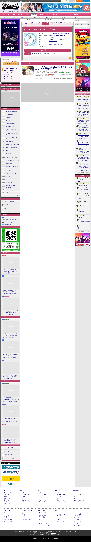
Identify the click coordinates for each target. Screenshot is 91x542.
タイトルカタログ (26, 502)
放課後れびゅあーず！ (11, 192)
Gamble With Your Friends (83, 207)
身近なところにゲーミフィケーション (12, 186)
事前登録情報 (42, 516)
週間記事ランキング (9, 201)
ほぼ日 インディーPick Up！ (12, 144)
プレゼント (7, 204)
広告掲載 (56, 538)
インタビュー (46, 17)
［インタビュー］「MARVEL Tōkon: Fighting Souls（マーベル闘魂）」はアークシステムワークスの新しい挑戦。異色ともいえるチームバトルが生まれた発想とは (10, 420)
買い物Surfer (9, 179)
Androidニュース (13, 17)
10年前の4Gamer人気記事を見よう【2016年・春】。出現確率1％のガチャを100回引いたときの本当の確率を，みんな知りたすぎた (10, 271)
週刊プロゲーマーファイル (12, 120)
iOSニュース (4, 17)
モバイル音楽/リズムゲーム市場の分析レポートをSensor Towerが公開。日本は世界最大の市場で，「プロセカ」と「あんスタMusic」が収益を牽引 (83, 99)
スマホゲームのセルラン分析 (12, 134)
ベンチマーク (60, 521)
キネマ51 (8, 189)
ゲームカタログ (78, 525)
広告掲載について (8, 454)
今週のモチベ (9, 117)
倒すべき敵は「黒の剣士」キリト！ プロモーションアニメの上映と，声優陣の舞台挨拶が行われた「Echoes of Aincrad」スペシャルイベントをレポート (83, 144)
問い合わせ (28, 1)
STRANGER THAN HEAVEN (83, 190)
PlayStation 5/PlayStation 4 (10, 222)
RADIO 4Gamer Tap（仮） (12, 147)
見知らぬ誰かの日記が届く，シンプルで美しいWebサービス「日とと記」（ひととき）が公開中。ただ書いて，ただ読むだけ (83, 159)
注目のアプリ (37, 17)
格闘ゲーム (77, 516)
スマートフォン (42, 510)
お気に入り (72, 1)
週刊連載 (6, 500)
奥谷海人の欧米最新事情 (11, 111)
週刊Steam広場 (9, 141)
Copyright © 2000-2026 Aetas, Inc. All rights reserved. (45, 540)
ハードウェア (54, 14)
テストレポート (61, 514)
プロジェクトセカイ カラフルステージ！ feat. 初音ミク (83, 197)
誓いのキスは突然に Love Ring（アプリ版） (44, 53)
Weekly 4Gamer (9, 114)
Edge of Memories (82, 202)
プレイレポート (43, 494)
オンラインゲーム (9, 492)
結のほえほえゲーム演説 (11, 157)
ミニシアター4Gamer (11, 176)
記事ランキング (8, 503)
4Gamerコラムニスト (11, 170)
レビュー (6, 76)
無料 (55, 44)
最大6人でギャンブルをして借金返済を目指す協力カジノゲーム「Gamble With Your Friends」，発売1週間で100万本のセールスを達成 (84, 107)
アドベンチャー (53, 41)
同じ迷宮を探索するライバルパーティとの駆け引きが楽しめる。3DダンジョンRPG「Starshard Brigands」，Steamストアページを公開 (84, 136)
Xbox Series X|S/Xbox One (10, 219)
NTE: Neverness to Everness (84, 222)
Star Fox (80, 217)
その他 (76, 523)
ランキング (86, 1)
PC (8, 14)
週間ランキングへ (86, 170)
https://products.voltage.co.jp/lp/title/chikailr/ (59, 33)
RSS (2, 1)
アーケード (76, 510)
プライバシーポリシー (9, 447)
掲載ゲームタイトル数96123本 (10, 9)
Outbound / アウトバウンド (83, 212)
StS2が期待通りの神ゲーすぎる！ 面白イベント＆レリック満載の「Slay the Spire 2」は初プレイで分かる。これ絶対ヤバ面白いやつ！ (11, 376)
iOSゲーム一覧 (61, 17)
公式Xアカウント (9, 1)
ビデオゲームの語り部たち (12, 173)
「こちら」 (53, 533)
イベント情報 (77, 514)
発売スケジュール (26, 500)
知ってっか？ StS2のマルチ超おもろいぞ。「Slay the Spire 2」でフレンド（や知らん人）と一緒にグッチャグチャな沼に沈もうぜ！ (11, 356)
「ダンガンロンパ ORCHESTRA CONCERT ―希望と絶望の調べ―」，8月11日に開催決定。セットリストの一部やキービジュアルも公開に (83, 114)
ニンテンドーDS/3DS (26, 510)
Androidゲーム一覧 (71, 17)
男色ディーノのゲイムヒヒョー (12, 129)
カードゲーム (77, 517)
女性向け (41, 14)
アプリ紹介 (42, 519)
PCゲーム (6, 217)
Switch (27, 14)
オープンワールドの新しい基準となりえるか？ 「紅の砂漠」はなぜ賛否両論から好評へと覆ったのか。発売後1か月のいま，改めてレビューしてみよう (10, 335)
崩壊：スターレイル (82, 185)
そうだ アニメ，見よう (11, 150)
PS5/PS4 (20, 14)
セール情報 (28, 17)
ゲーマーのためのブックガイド (12, 154)
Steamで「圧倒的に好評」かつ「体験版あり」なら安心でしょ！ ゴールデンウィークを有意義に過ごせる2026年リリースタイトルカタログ (11, 292)
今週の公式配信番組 (10, 123)
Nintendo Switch (7, 224)
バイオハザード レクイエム (83, 180)
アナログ (68, 14)
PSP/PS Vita (76, 491)
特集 (5, 74)
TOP (3, 14)
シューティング (78, 519)
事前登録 (22, 17)
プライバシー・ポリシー (46, 538)
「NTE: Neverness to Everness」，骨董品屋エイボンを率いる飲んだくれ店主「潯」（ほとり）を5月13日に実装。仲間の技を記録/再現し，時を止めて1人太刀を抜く (83, 129)
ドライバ (6, 211)
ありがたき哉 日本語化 (11, 182)
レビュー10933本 (6, 11)
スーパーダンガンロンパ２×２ (83, 228)
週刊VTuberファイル (10, 126)
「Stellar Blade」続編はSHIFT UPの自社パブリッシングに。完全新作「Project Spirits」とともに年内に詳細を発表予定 (83, 122)
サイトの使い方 (19, 1)
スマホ (34, 14)
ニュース (6, 72)
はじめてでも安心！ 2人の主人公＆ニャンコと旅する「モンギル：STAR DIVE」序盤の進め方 (10, 312)
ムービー (53, 17)
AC (62, 14)
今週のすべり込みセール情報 (12, 138)
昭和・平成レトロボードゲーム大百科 (12, 167)
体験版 (5, 496)
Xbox (14, 14)
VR (47, 14)
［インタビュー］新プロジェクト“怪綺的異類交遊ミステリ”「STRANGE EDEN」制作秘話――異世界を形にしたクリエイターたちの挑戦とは (10, 441)
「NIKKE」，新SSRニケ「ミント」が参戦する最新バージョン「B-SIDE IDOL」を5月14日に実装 (83, 166)
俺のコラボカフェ (10, 163)
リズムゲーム (77, 521)
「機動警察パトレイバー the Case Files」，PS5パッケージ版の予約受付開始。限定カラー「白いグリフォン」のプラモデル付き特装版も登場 (83, 151)
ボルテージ (51, 35)
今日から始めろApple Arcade (12, 160)
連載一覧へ (16, 196)
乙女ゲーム (63, 44)
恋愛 (58, 44)
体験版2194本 (15, 11)
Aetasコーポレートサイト (10, 458)
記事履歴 (79, 1)
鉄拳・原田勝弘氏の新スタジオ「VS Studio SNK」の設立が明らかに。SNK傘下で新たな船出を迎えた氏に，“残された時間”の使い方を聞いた (11, 399)
